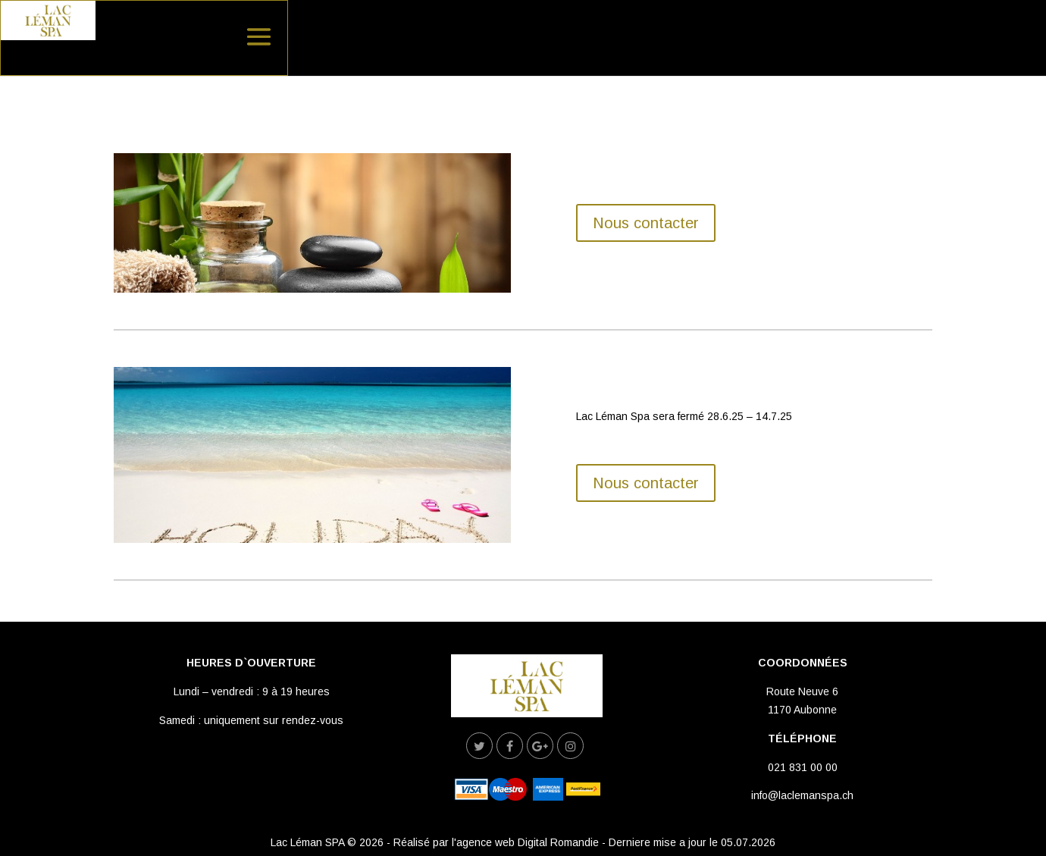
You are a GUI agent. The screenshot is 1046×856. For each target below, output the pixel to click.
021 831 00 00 (803, 767)
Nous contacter (646, 223)
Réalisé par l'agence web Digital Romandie (496, 842)
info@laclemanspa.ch (802, 795)
